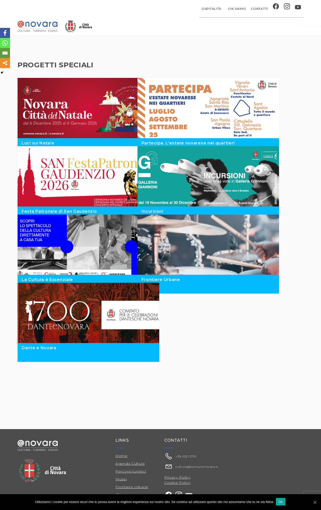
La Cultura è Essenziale (47, 307)
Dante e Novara (39, 389)
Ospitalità (212, 9)
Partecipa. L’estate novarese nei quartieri (212, 143)
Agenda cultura (152, 26)
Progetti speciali (192, 26)
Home (125, 26)
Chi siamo (237, 9)
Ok (281, 502)
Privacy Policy (177, 477)
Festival (223, 26)
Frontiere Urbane (185, 307)
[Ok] (314, 502)
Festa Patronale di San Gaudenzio (59, 225)
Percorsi (279, 26)
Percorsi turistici (130, 471)
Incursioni (177, 225)
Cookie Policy (177, 482)
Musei (121, 479)
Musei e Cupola (250, 26)
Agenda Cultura (130, 463)
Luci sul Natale (38, 143)
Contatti (259, 9)
